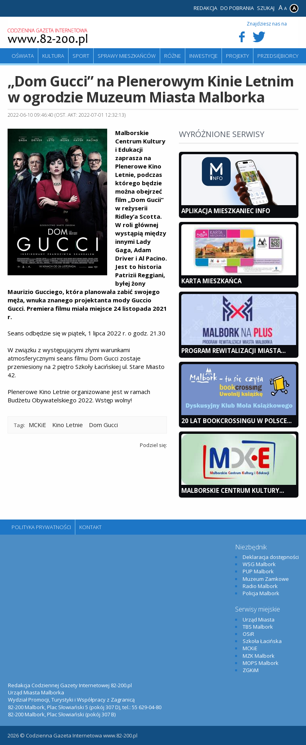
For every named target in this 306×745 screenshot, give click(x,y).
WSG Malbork (259, 564)
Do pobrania (237, 8)
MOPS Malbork (261, 663)
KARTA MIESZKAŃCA (211, 281)
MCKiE (37, 425)
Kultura (53, 55)
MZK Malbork (259, 655)
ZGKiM (251, 670)
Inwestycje (203, 55)
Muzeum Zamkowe (266, 578)
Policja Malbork (261, 593)
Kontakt (90, 527)
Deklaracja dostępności (271, 557)
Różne (172, 55)
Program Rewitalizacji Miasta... (233, 351)
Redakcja (205, 8)
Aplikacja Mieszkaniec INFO (225, 211)
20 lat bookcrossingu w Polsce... (236, 421)
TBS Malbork (258, 626)
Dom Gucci (103, 425)
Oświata (23, 55)
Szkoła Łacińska (262, 641)
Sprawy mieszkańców (127, 55)
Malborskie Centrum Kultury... (232, 490)
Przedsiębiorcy (277, 55)
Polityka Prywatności (41, 527)
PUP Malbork (258, 571)
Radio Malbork (260, 586)
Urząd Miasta (259, 619)
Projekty (237, 55)
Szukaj (266, 8)
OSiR (248, 633)
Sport (81, 55)
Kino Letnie (67, 425)
